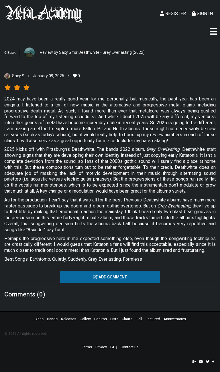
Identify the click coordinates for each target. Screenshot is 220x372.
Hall (139, 319)
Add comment (110, 277)
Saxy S (18, 76)
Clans (39, 319)
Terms (87, 347)
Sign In (202, 13)
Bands (52, 319)
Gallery (85, 319)
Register (173, 13)
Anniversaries (175, 319)
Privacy (101, 347)
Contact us (129, 347)
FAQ (113, 347)
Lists (114, 319)
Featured (153, 319)
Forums (100, 319)
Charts (127, 319)
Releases (68, 319)
